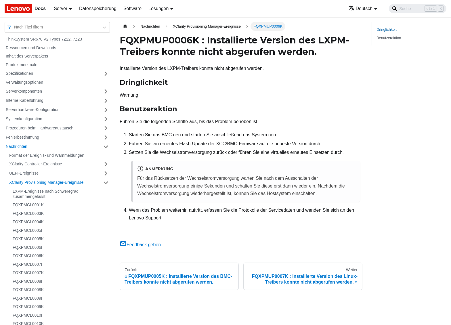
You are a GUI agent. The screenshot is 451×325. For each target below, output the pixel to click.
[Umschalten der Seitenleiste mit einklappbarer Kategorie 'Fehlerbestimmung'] (106, 137)
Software (132, 8)
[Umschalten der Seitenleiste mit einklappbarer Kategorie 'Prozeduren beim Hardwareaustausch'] (106, 128)
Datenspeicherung (97, 8)
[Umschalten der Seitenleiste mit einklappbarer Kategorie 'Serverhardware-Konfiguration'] (106, 109)
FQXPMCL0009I (27, 298)
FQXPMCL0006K (28, 255)
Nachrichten (16, 146)
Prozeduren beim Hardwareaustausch (39, 128)
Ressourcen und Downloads (31, 47)
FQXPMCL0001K (28, 204)
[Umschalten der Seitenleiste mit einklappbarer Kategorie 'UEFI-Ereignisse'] (106, 173)
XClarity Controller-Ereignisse (35, 164)
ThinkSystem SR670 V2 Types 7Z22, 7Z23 (44, 39)
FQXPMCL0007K (28, 272)
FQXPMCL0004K (28, 221)
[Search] (417, 8)
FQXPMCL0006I (27, 247)
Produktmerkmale (21, 64)
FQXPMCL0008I (27, 281)
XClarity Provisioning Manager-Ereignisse (46, 182)
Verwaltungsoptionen (24, 82)
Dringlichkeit (387, 29)
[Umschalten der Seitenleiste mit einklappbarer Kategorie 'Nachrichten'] (106, 146)
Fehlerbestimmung (22, 137)
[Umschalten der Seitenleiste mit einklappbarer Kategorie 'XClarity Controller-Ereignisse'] (106, 164)
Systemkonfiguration (24, 118)
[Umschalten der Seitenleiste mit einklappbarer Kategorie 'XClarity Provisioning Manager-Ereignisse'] (106, 182)
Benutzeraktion (389, 38)
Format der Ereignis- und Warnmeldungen (46, 155)
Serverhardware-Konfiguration (33, 109)
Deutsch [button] (361, 8)
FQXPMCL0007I (27, 264)
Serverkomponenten (24, 91)
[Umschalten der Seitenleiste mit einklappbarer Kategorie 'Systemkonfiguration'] (106, 119)
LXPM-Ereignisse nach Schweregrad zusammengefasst (46, 194)
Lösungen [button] (158, 8)
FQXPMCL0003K (28, 213)
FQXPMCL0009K (28, 306)
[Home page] (125, 26)
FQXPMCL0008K (28, 289)
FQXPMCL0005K (28, 238)
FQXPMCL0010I (27, 315)
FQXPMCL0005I (27, 230)
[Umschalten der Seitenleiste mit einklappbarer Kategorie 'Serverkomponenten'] (106, 91)
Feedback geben (140, 244)
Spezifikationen (19, 73)
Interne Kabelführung (24, 100)
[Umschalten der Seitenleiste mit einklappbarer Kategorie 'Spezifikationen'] (106, 73)
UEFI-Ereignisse (24, 173)
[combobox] (14, 27)
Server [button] (60, 8)
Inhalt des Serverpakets (27, 56)
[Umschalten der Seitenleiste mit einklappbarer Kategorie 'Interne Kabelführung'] (106, 100)
